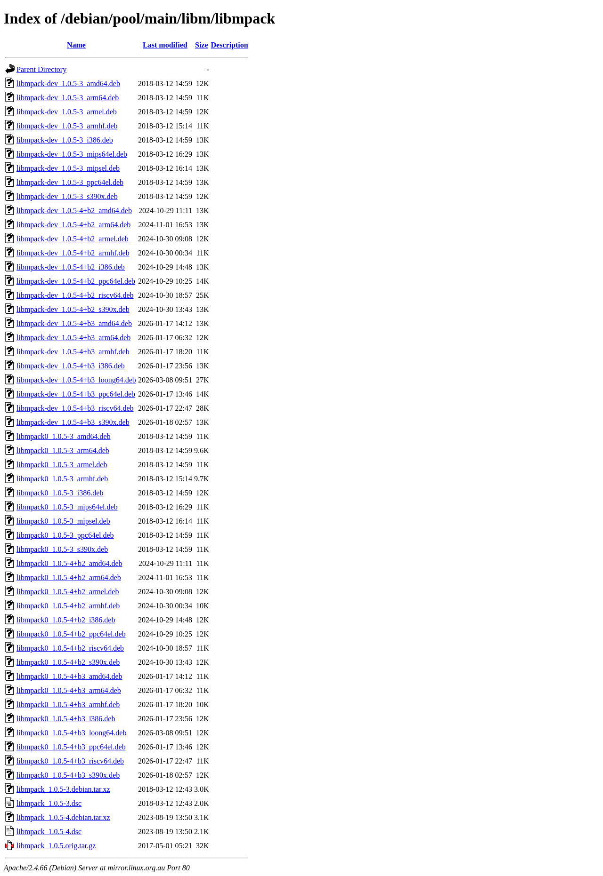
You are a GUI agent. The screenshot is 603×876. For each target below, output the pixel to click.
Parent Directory (41, 69)
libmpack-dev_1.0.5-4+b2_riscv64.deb (75, 295)
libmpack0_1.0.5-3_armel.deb (61, 465)
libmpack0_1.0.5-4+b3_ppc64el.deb (71, 747)
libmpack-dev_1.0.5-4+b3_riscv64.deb (75, 408)
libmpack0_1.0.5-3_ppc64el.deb (65, 535)
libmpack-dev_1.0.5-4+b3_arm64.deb (73, 338)
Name (76, 45)
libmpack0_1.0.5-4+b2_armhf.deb (68, 606)
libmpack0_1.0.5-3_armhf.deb (62, 479)
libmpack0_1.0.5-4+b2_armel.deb (67, 592)
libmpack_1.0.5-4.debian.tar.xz (63, 817)
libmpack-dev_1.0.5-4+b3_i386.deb (70, 366)
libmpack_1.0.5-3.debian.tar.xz (63, 789)
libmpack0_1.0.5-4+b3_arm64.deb (68, 690)
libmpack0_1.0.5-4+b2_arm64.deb (68, 577)
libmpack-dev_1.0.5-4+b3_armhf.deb (73, 352)
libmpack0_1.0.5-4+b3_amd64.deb (69, 676)
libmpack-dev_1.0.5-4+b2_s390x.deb (73, 309)
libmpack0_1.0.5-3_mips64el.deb (67, 507)
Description (229, 45)
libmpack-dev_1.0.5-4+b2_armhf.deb (73, 253)
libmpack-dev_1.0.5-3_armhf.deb (67, 126)
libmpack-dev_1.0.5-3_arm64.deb (67, 98)
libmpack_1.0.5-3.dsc (48, 803)
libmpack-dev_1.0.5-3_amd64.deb (68, 84)
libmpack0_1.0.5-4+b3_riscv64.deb (70, 761)
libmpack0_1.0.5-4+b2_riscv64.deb (70, 648)
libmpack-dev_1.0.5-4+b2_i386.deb (70, 267)
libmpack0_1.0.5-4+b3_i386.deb (65, 719)
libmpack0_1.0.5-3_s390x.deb (62, 549)
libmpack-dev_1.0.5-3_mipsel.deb (68, 168)
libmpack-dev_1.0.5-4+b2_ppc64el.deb (75, 281)
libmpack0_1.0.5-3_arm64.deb (62, 450)
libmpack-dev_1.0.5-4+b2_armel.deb (72, 239)
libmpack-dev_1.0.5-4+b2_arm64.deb (73, 225)
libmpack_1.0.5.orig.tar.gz (56, 846)
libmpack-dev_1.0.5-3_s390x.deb (67, 196)
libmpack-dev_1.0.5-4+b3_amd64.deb (74, 323)
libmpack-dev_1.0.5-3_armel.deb (66, 112)
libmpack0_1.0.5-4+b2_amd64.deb (69, 563)
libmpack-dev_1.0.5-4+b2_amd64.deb (74, 211)
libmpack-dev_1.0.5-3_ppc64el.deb (69, 182)
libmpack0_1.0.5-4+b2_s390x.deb (68, 662)
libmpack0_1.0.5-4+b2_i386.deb (65, 620)
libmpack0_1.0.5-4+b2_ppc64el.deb (71, 634)
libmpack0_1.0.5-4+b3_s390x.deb (68, 775)
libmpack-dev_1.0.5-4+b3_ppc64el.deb (75, 394)
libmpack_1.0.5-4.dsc (48, 832)
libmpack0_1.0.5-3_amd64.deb (63, 436)
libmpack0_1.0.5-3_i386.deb (59, 493)
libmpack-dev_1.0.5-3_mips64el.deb (71, 154)
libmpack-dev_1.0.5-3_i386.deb (64, 140)
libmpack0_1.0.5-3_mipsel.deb (63, 521)
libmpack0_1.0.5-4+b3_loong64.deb (71, 733)
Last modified (165, 45)
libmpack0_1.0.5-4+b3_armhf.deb (68, 705)
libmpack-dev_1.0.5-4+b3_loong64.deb (76, 380)
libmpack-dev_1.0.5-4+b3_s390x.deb (73, 422)
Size (201, 45)
